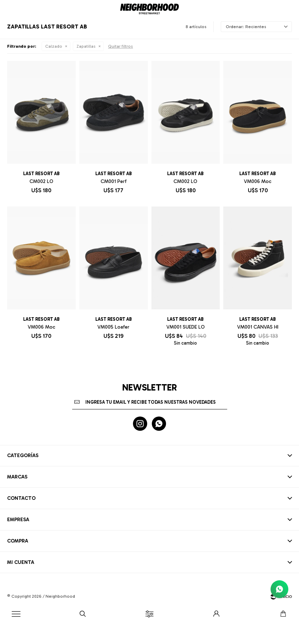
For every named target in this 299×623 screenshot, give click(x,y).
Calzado (53, 46)
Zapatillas (86, 46)
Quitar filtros (120, 46)
